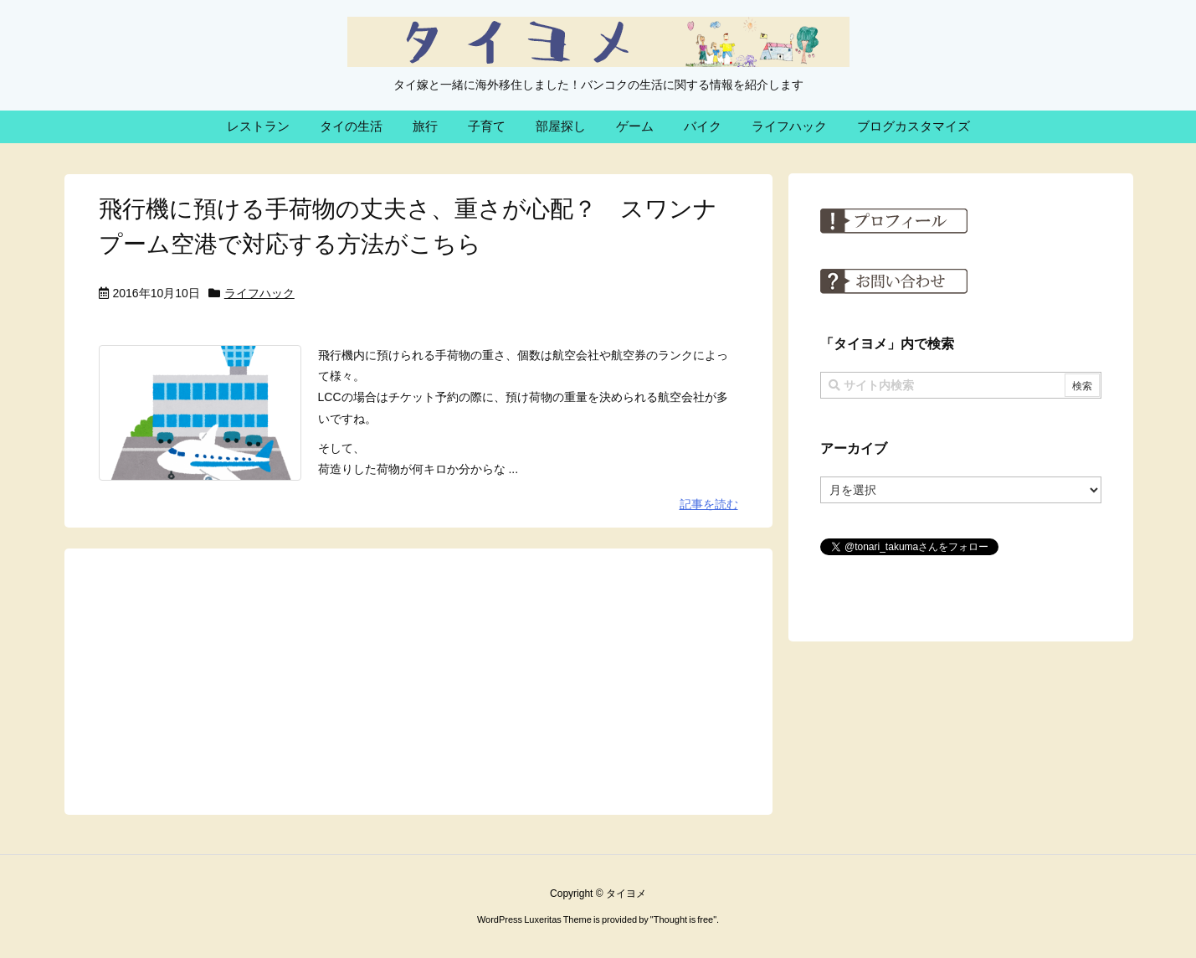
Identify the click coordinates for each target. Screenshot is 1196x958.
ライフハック (259, 293)
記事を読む (709, 504)
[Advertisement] (418, 680)
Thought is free (683, 919)
